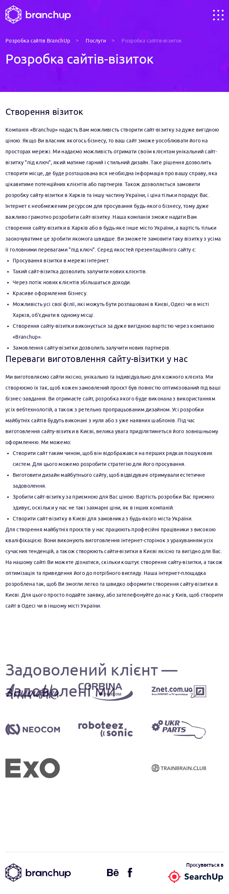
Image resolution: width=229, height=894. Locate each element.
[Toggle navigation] (218, 15)
